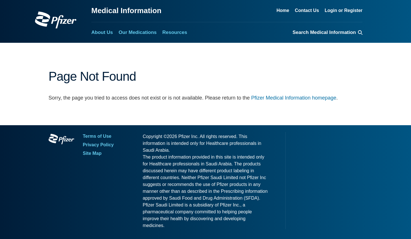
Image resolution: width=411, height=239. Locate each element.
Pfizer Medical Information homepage (293, 98)
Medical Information (126, 10)
